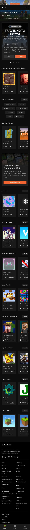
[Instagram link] (3, 457)
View (8, 56)
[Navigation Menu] (2, 7)
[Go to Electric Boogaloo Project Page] (9, 137)
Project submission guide (8, 493)
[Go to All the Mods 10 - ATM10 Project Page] (9, 362)
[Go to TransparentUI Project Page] (9, 268)
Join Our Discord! (20, 465)
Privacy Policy (5, 516)
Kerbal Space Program (7, 479)
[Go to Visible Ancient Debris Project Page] (9, 82)
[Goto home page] (5, 7)
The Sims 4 (4, 473)
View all (25, 191)
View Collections (15, 182)
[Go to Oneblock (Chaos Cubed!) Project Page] (9, 425)
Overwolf (18, 500)
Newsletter (18, 473)
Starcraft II (4, 476)
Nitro (17, 508)
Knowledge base (20, 488)
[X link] (15, 457)
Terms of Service (5, 514)
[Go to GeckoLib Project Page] (9, 393)
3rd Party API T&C (6, 503)
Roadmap (18, 476)
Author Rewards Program (6, 497)
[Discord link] (12, 457)
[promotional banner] (15, 2)
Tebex (17, 505)
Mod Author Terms (6, 522)
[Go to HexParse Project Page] (9, 205)
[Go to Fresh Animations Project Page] (9, 331)
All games (4, 465)
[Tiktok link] (6, 457)
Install (21, 56)
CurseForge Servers (20, 482)
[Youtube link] (9, 457)
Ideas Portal (19, 468)
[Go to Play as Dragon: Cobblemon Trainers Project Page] (9, 236)
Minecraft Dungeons (7, 482)
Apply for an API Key (7, 501)
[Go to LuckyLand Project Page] (9, 299)
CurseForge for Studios (21, 503)
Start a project (5, 491)
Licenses (4, 519)
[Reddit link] (18, 457)
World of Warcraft (6, 471)
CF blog (18, 471)
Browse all (24, 99)
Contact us (18, 493)
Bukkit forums (19, 479)
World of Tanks (5, 484)
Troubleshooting (20, 491)
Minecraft (4, 468)
